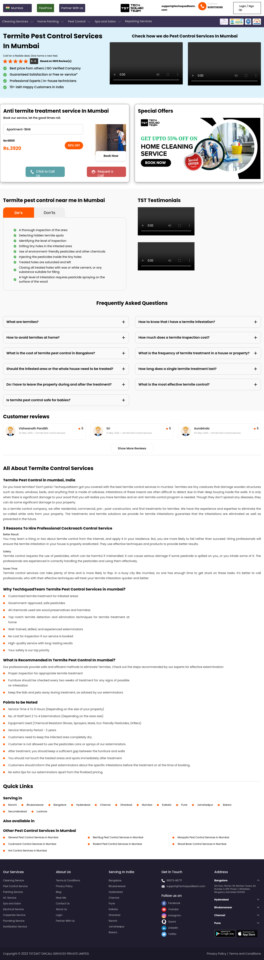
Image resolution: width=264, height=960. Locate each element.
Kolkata (166, 805)
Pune (184, 805)
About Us (61, 909)
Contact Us (63, 903)
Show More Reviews (132, 448)
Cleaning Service (13, 880)
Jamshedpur (205, 805)
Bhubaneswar (35, 805)
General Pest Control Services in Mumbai (33, 837)
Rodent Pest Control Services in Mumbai (117, 844)
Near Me (61, 897)
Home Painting (51, 21)
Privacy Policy (64, 886)
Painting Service (13, 892)
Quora (168, 921)
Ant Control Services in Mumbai (27, 850)
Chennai (105, 805)
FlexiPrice (45, 8)
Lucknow (42, 811)
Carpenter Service (14, 915)
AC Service (9, 897)
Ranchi (12, 805)
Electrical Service (13, 909)
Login (59, 915)
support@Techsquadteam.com (185, 886)
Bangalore (60, 805)
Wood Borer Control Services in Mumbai (202, 844)
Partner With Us (72, 8)
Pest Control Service (15, 886)
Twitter (168, 934)
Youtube (169, 909)
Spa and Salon (108, 21)
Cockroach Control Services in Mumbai (32, 844)
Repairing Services (138, 21)
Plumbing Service (13, 921)
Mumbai (147, 805)
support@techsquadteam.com (178, 8)
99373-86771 (174, 880)
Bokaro (227, 805)
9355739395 (215, 7)
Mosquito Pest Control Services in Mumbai (203, 837)
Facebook (170, 903)
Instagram (171, 915)
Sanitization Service (15, 926)
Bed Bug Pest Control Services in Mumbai (118, 837)
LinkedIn (169, 928)
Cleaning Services (18, 21)
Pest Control (80, 21)
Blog (58, 892)
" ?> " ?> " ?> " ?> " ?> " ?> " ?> (43, 129)
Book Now (111, 156)
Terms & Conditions (68, 880)
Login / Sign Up (246, 8)
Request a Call (105, 173)
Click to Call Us (45, 173)
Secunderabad (17, 811)
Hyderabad (83, 805)
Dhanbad (126, 805)
